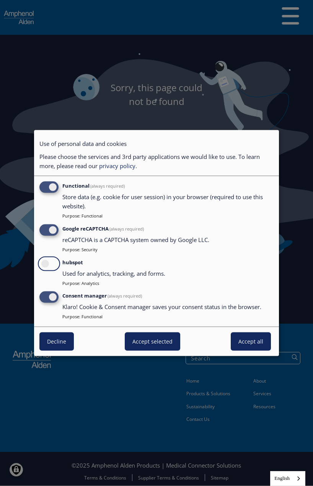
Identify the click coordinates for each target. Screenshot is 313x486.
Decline (56, 341)
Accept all (250, 341)
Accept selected (152, 341)
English (282, 478)
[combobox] (287, 478)
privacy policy (117, 166)
